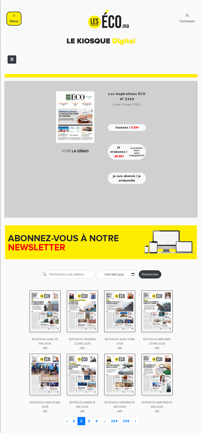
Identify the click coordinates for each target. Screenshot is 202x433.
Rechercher (150, 274)
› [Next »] (135, 421)
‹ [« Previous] (66, 421)
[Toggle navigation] (12, 59)
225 (126, 421)
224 (114, 421)
